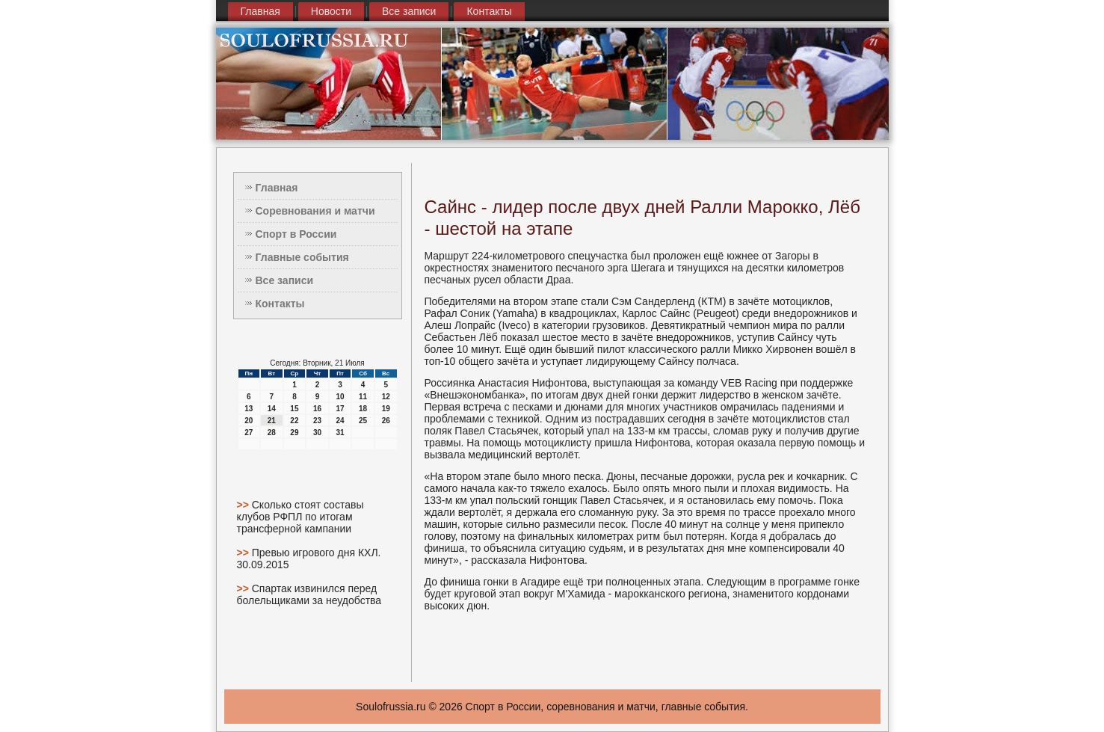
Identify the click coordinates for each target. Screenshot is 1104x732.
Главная (260, 11)
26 (386, 420)
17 (340, 409)
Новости (331, 11)
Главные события (302, 257)
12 (386, 397)
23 (317, 420)
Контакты (488, 11)
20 (248, 420)
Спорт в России (296, 234)
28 (272, 432)
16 (317, 409)
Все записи (409, 11)
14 (272, 409)
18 (363, 409)
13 (248, 409)
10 (340, 397)
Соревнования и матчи (315, 211)
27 (248, 432)
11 (363, 397)
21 (272, 420)
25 (363, 420)
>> (244, 505)
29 (294, 432)
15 (294, 409)
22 (294, 420)
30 (317, 432)
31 (340, 432)
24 (340, 420)
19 (386, 409)
